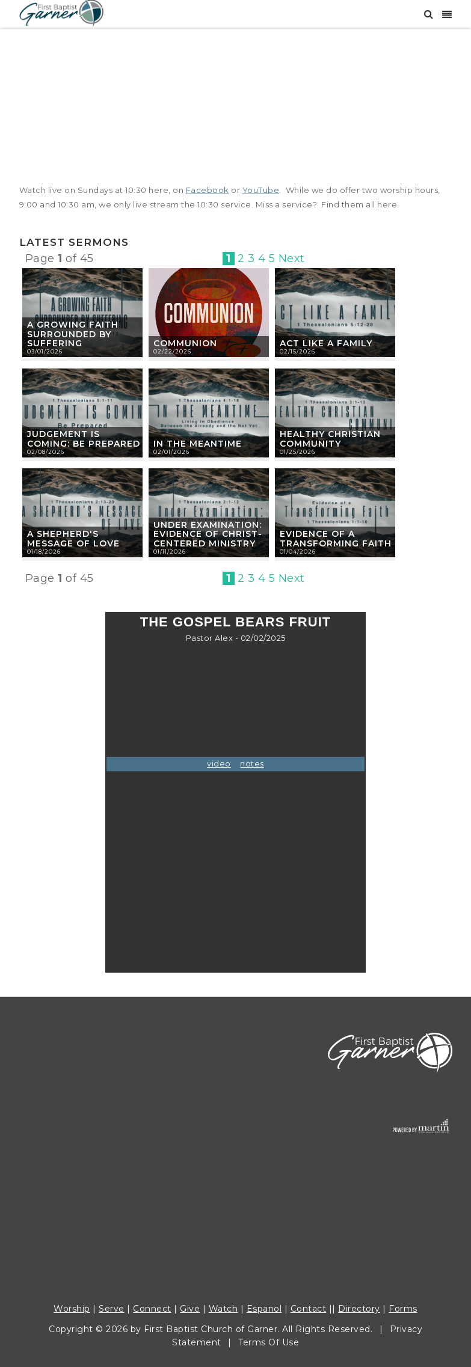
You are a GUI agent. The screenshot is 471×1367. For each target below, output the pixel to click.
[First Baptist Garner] (61, 12)
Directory (359, 1308)
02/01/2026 (171, 451)
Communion (185, 343)
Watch (223, 1308)
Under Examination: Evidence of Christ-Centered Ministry (207, 534)
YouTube (261, 190)
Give (190, 1308)
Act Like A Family (326, 343)
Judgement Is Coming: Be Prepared (83, 438)
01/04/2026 (298, 551)
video (219, 763)
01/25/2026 (297, 451)
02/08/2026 (45, 451)
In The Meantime (197, 443)
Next (292, 258)
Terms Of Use (268, 1342)
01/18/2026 (44, 551)
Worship (72, 1308)
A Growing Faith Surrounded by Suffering (73, 334)
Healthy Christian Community (330, 438)
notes (252, 763)
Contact (309, 1308)
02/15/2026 (297, 351)
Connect (152, 1308)
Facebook (207, 190)
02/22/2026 (172, 351)
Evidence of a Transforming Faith (336, 538)
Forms (403, 1308)
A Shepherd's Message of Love (73, 538)
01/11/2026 (169, 551)
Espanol (264, 1308)
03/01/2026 (45, 351)
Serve (112, 1308)
